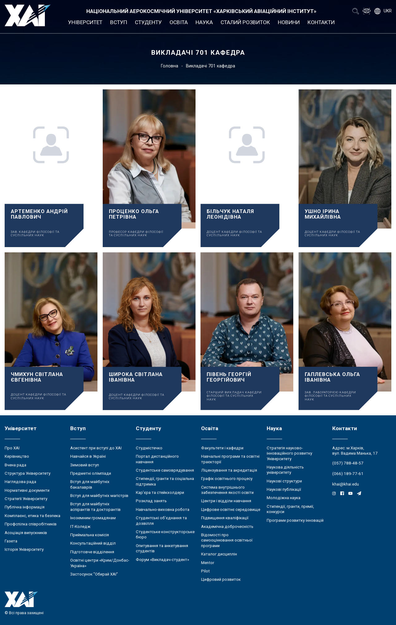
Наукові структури (284, 481)
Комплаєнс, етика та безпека (32, 515)
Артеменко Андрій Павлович (39, 214)
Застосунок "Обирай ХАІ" (94, 574)
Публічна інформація (25, 507)
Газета (11, 541)
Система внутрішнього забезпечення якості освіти (227, 490)
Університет (85, 22)
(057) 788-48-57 (348, 463)
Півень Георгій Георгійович (229, 377)
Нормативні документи (27, 490)
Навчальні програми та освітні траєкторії (230, 459)
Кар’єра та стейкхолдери (160, 492)
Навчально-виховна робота (162, 509)
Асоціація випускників (26, 532)
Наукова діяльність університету (285, 470)
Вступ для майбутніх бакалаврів (90, 484)
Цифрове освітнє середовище (230, 509)
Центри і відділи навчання (226, 501)
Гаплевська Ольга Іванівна (332, 377)
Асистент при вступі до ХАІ (96, 448)
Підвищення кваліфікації (224, 518)
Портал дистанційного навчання (157, 459)
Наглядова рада (20, 481)
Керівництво (17, 456)
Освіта (179, 22)
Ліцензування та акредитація (229, 470)
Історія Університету (24, 549)
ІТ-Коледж (80, 526)
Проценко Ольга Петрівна (134, 214)
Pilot (205, 571)
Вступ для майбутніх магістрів (99, 495)
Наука (204, 22)
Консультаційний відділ (93, 543)
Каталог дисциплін (219, 554)
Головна (169, 65)
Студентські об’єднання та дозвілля (161, 520)
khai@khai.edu (345, 484)
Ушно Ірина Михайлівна (323, 214)
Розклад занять (151, 501)
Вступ (118, 22)
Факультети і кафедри (222, 448)
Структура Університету (27, 473)
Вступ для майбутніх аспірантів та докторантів (95, 507)
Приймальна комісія (89, 535)
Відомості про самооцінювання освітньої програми (226, 540)
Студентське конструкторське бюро (165, 534)
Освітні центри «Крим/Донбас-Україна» (99, 563)
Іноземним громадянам (93, 518)
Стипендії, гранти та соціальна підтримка (165, 481)
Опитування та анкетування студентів (162, 548)
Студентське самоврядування (165, 470)
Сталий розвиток (245, 22)
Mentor (207, 562)
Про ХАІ (12, 448)
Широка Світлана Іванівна (136, 377)
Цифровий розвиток (221, 579)
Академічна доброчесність (227, 526)
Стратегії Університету (26, 498)
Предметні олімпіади (90, 473)
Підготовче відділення (92, 552)
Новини (289, 22)
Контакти (321, 22)
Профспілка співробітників (31, 524)
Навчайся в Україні (88, 456)
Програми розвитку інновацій (295, 520)
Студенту (148, 22)
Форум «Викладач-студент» (162, 559)
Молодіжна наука (283, 497)
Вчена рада (15, 465)
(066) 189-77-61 (348, 473)
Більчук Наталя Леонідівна (230, 214)
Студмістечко (149, 448)
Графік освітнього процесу (226, 478)
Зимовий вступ (84, 465)
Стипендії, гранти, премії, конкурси (290, 509)
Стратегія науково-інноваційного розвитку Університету (289, 453)
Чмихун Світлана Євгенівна (37, 377)
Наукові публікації (284, 489)
